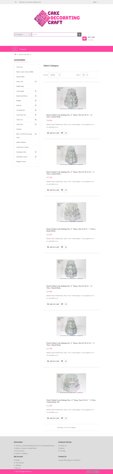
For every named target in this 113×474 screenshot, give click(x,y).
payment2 (93, 471)
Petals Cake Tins (24, 54)
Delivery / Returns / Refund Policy (26, 448)
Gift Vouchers (19, 463)
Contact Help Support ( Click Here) (69, 460)
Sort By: (46, 75)
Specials (17, 468)
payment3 (97, 471)
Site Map (62, 451)
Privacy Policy (19, 451)
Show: (78, 75)
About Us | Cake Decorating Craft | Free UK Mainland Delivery (35, 445)
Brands (17, 460)
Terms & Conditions (21, 453)
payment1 (89, 471)
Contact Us (63, 445)
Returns (62, 448)
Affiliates (18, 465)
